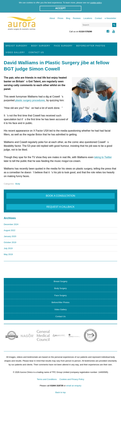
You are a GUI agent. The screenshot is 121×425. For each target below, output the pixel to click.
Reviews (77, 18)
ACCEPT (60, 8)
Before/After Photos (90, 46)
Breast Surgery (16, 46)
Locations (87, 18)
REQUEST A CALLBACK (60, 206)
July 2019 (8, 248)
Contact (98, 18)
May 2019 (8, 254)
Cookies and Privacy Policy (71, 379)
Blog (68, 18)
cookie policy (95, 2)
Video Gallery (15, 52)
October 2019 (10, 242)
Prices (60, 18)
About (52, 18)
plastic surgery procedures (30, 100)
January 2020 (10, 236)
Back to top (60, 392)
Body (17, 184)
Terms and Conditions (47, 379)
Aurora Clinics (21, 25)
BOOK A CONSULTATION (60, 195)
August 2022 (9, 230)
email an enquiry (73, 385)
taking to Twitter (103, 157)
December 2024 (11, 224)
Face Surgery (63, 46)
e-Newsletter (110, 18)
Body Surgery (40, 46)
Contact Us (36, 52)
